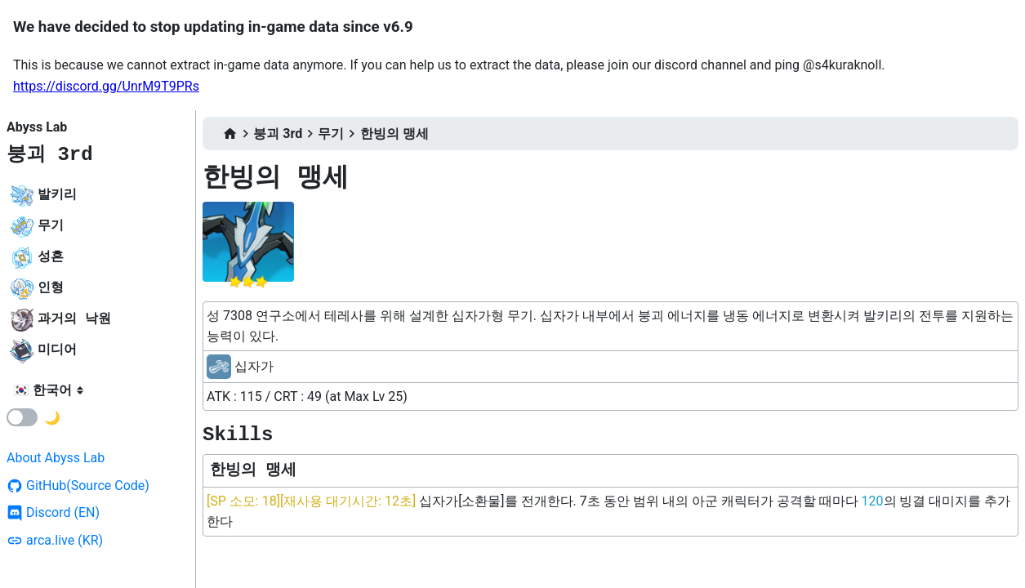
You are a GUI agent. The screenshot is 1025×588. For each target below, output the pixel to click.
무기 (331, 133)
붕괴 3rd (50, 155)
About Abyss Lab (56, 458)
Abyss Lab (37, 127)
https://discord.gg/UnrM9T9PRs (106, 86)
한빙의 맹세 (394, 133)
